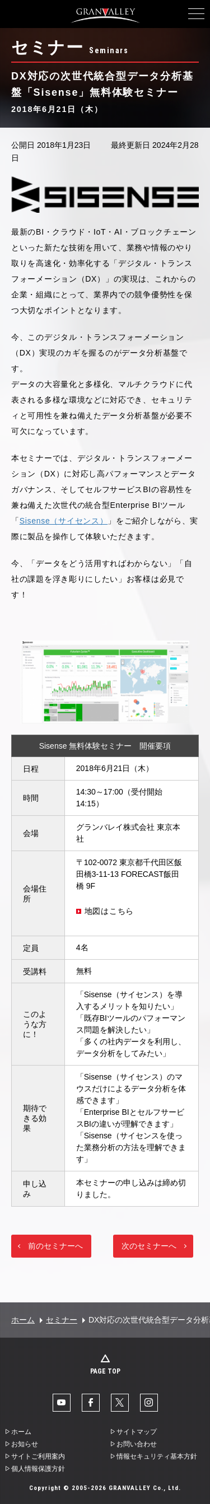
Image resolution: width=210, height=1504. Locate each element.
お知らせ (24, 1444)
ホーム (23, 1319)
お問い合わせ (136, 1444)
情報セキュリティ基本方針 (156, 1456)
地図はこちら (109, 911)
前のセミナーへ (55, 1245)
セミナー (61, 1319)
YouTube (62, 1403)
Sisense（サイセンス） (64, 520)
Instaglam (149, 1403)
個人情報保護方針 (38, 1469)
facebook (91, 1403)
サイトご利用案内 (38, 1456)
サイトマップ (136, 1432)
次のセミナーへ (149, 1245)
